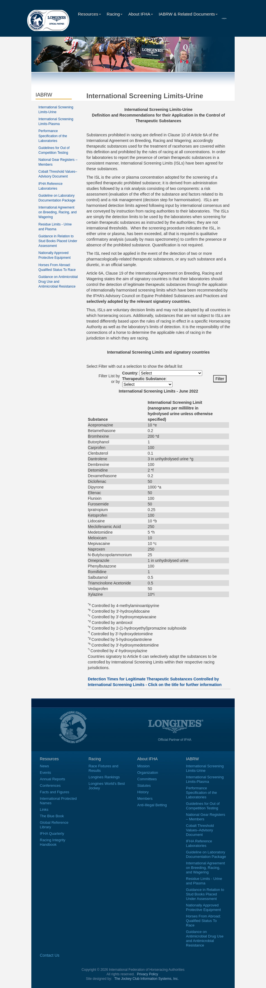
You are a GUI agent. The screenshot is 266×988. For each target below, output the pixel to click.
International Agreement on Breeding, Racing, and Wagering (57, 212)
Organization (147, 772)
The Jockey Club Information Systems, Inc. (146, 979)
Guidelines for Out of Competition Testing (203, 805)
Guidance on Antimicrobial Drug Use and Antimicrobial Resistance (58, 281)
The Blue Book (52, 816)
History (143, 792)
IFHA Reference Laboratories (199, 843)
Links (44, 809)
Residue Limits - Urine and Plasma (204, 881)
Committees (147, 779)
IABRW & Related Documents (188, 14)
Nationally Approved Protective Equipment (203, 907)
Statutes (144, 785)
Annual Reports (52, 779)
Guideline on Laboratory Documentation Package (206, 854)
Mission (143, 766)
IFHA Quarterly (52, 833)
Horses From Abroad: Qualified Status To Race (203, 920)
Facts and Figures (54, 792)
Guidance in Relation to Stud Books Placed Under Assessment (57, 241)
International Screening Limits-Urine (205, 768)
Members (144, 798)
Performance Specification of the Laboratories (52, 136)
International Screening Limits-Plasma (205, 779)
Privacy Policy (147, 974)
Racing (115, 14)
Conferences (50, 785)
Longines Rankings (104, 777)
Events (45, 772)
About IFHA (140, 14)
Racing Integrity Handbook (52, 842)
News (44, 766)
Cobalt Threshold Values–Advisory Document (200, 830)
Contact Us (49, 955)
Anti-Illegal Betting (152, 805)
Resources (89, 14)
